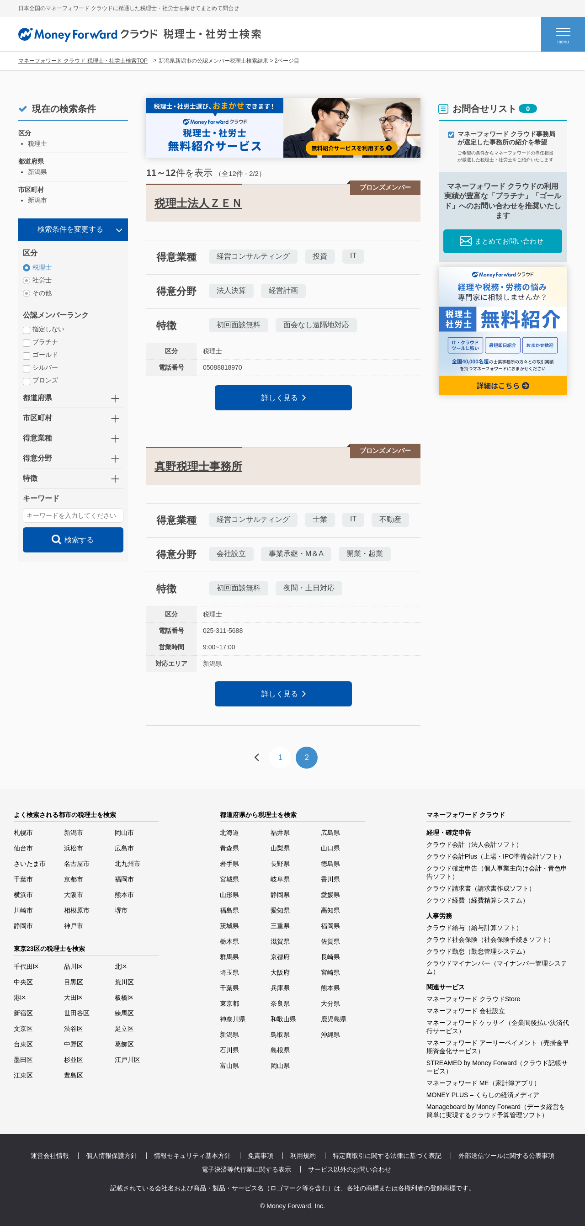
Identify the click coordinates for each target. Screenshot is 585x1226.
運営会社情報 (50, 1155)
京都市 (73, 879)
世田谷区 (77, 1013)
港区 (20, 997)
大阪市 (73, 894)
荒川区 (124, 982)
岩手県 (229, 863)
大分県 (330, 1003)
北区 (121, 966)
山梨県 (280, 848)
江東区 (23, 1075)
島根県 (280, 1050)
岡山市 (124, 832)
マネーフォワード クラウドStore (473, 999)
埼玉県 (229, 972)
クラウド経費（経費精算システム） (477, 900)
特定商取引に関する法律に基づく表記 (387, 1155)
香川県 (330, 879)
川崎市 (23, 910)
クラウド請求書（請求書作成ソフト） (480, 888)
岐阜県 (280, 879)
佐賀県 (330, 941)
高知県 (330, 910)
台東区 (23, 1044)
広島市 (124, 848)
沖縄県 (330, 1034)
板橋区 (124, 997)
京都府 (280, 957)
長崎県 (330, 957)
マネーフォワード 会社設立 (465, 1010)
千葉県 (229, 988)
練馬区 (124, 1013)
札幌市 (23, 832)
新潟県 (229, 1034)
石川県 (229, 1050)
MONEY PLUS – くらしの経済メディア (482, 1095)
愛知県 (280, 910)
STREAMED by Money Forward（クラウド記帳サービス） (497, 1067)
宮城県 (229, 879)
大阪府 (280, 972)
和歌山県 (283, 1019)
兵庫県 (280, 988)
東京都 (229, 1003)
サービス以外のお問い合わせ (349, 1169)
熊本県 (330, 988)
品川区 (73, 966)
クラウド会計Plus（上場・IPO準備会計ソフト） (495, 856)
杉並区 (73, 1059)
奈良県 (280, 1003)
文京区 (23, 1028)
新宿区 (23, 1013)
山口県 (330, 848)
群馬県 (229, 957)
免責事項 (260, 1155)
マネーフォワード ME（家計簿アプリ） (483, 1083)
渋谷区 (73, 1028)
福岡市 (124, 879)
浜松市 (73, 848)
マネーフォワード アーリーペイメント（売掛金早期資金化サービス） (497, 1047)
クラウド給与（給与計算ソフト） (474, 927)
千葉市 (23, 879)
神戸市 (73, 925)
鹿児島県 (333, 1019)
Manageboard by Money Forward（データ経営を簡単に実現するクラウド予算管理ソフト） (495, 1111)
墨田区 (23, 1059)
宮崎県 (330, 972)
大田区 (73, 997)
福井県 (280, 832)
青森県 (229, 848)
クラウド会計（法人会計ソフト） (474, 844)
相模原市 (77, 910)
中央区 (23, 982)
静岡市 (23, 925)
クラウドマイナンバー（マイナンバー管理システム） (496, 967)
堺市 (121, 910)
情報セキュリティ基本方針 (192, 1155)
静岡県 (280, 894)
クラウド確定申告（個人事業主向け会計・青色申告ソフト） (496, 872)
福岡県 (330, 925)
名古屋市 (77, 863)
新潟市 (73, 832)
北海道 (229, 832)
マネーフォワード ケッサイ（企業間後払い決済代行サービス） (497, 1027)
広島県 (330, 832)
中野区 (73, 1044)
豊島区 (73, 1075)
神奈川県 (232, 1019)
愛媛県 (330, 894)
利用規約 (303, 1155)
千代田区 (26, 966)
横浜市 (23, 894)
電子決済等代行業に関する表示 (246, 1169)
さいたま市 (30, 863)
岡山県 (280, 1065)
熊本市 (124, 894)
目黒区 (73, 982)
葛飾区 (124, 1044)
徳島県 (330, 863)
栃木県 (229, 941)
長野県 (280, 863)
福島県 (229, 910)
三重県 (280, 925)
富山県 (229, 1065)
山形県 (229, 894)
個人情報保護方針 (111, 1155)
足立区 (124, 1028)
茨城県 (229, 925)
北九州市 (127, 863)
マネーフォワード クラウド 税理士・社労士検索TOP (83, 61)
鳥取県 (280, 1034)
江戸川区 (127, 1059)
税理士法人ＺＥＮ (198, 203)
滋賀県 (280, 941)
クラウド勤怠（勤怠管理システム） (477, 951)
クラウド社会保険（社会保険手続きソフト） (490, 939)
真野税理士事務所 (198, 466)
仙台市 (23, 848)
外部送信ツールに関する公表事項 (506, 1155)
